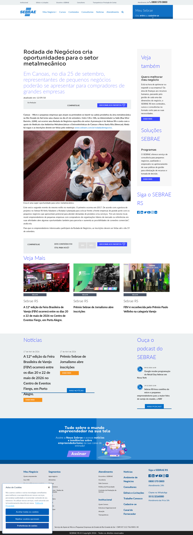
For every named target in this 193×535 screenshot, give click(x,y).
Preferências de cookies (27, 526)
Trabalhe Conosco (133, 498)
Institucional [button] (105, 499)
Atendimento (113, 12)
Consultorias (87, 12)
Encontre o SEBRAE (62, 2)
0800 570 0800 (159, 2)
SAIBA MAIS (147, 119)
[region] (27, 508)
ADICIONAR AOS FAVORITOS (112, 105)
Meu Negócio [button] (30, 471)
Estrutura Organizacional (107, 508)
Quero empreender (30, 476)
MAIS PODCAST (154, 406)
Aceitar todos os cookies (27, 511)
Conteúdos (73, 12)
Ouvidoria (102, 480)
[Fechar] (49, 487)
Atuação (101, 511)
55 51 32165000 (156, 496)
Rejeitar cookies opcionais (27, 519)
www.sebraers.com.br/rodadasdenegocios (93, 127)
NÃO (91, 245)
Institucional (24, 2)
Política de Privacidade (106, 487)
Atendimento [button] (106, 471)
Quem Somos (103, 504)
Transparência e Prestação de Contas (104, 2)
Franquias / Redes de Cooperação (56, 491)
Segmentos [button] (55, 471)
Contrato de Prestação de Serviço (107, 491)
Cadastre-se (130, 504)
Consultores (81, 2)
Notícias (100, 12)
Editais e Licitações (42, 2)
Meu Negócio (50, 12)
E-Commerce (53, 487)
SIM (82, 245)
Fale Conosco (103, 483)
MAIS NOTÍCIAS (76, 390)
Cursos (62, 12)
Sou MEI (26, 480)
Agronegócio (53, 476)
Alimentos (52, 480)
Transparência (103, 515)
